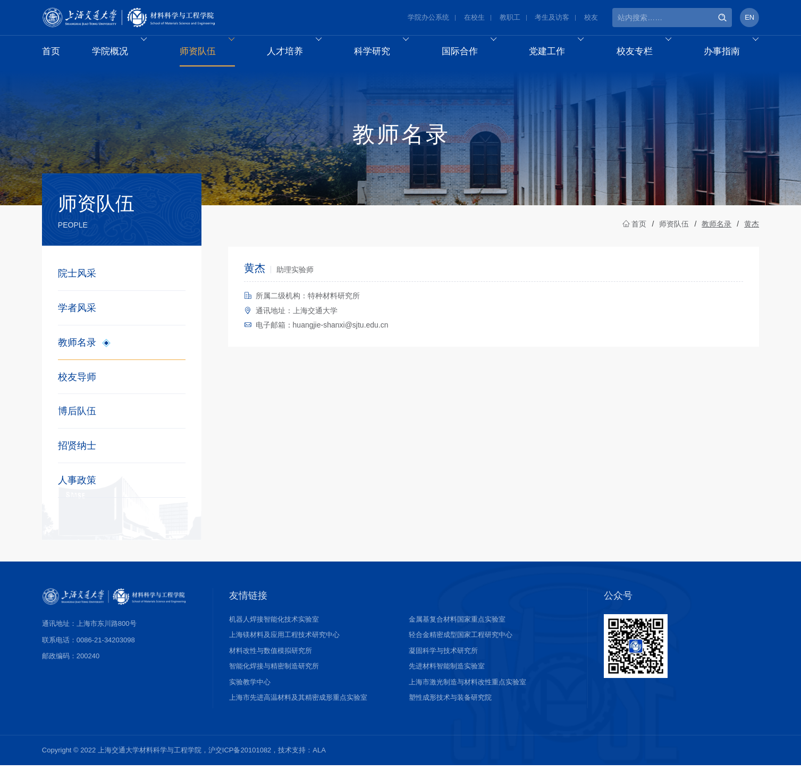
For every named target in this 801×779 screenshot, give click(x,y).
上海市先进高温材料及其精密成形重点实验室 (298, 711)
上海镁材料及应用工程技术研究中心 (284, 648)
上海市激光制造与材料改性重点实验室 (467, 695)
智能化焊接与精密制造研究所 (274, 679)
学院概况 (124, 53)
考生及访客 (552, 18)
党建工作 (561, 53)
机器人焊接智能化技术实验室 (274, 632)
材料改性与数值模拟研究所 (270, 664)
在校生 (474, 18)
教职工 (510, 18)
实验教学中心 (250, 695)
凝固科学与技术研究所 (443, 664)
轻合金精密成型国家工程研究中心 (460, 648)
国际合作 (474, 53)
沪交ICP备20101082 (240, 763)
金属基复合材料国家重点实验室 (457, 632)
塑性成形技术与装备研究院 (450, 711)
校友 (591, 18)
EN (749, 18)
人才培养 (299, 53)
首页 (51, 53)
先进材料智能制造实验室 (447, 679)
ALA (319, 763)
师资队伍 (211, 53)
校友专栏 (648, 53)
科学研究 (386, 53)
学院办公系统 (428, 18)
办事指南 (735, 53)
